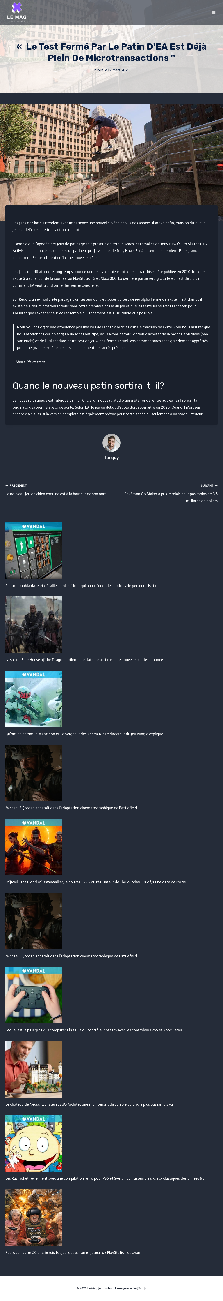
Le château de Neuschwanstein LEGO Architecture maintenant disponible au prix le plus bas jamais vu (89, 1104)
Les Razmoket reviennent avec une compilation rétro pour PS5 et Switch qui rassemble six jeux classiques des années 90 (105, 1178)
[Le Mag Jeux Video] (16, 12)
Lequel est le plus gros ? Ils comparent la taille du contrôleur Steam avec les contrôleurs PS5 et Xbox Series (93, 1030)
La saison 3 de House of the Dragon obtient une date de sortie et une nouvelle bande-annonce (84, 660)
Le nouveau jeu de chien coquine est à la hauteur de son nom (56, 489)
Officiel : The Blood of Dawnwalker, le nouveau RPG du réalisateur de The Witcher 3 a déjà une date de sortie (95, 882)
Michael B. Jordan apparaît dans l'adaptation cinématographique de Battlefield (71, 808)
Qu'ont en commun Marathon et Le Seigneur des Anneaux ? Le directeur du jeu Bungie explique (84, 734)
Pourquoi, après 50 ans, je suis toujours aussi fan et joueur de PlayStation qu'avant (73, 1252)
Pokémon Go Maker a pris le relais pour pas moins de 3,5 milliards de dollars (166, 492)
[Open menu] (213, 12)
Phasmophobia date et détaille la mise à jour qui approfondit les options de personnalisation (82, 586)
